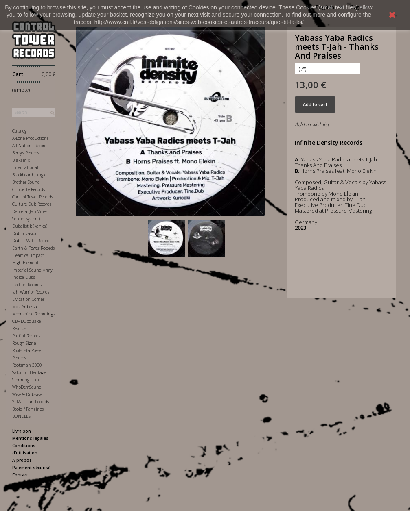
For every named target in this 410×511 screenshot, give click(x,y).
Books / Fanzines (28, 409)
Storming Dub (25, 380)
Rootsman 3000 (27, 365)
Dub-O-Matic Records (31, 241)
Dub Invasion (25, 233)
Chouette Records (28, 189)
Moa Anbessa (24, 306)
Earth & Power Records (33, 248)
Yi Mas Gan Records (30, 401)
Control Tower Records (32, 197)
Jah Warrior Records (30, 292)
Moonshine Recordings (33, 314)
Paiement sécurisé (31, 467)
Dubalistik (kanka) (29, 226)
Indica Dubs (23, 277)
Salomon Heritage (29, 372)
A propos (22, 460)
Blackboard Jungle (29, 175)
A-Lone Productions (30, 138)
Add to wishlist (312, 124)
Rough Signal (24, 343)
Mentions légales (30, 438)
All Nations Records (30, 145)
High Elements (26, 262)
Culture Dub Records (31, 204)
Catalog (19, 131)
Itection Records (27, 284)
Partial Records (26, 336)
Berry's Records (25, 153)
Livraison (21, 431)
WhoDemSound (27, 387)
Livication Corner (28, 299)
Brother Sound (26, 182)
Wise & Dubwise (27, 394)
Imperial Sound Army (32, 270)
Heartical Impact (28, 255)
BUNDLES (21, 416)
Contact (20, 475)
